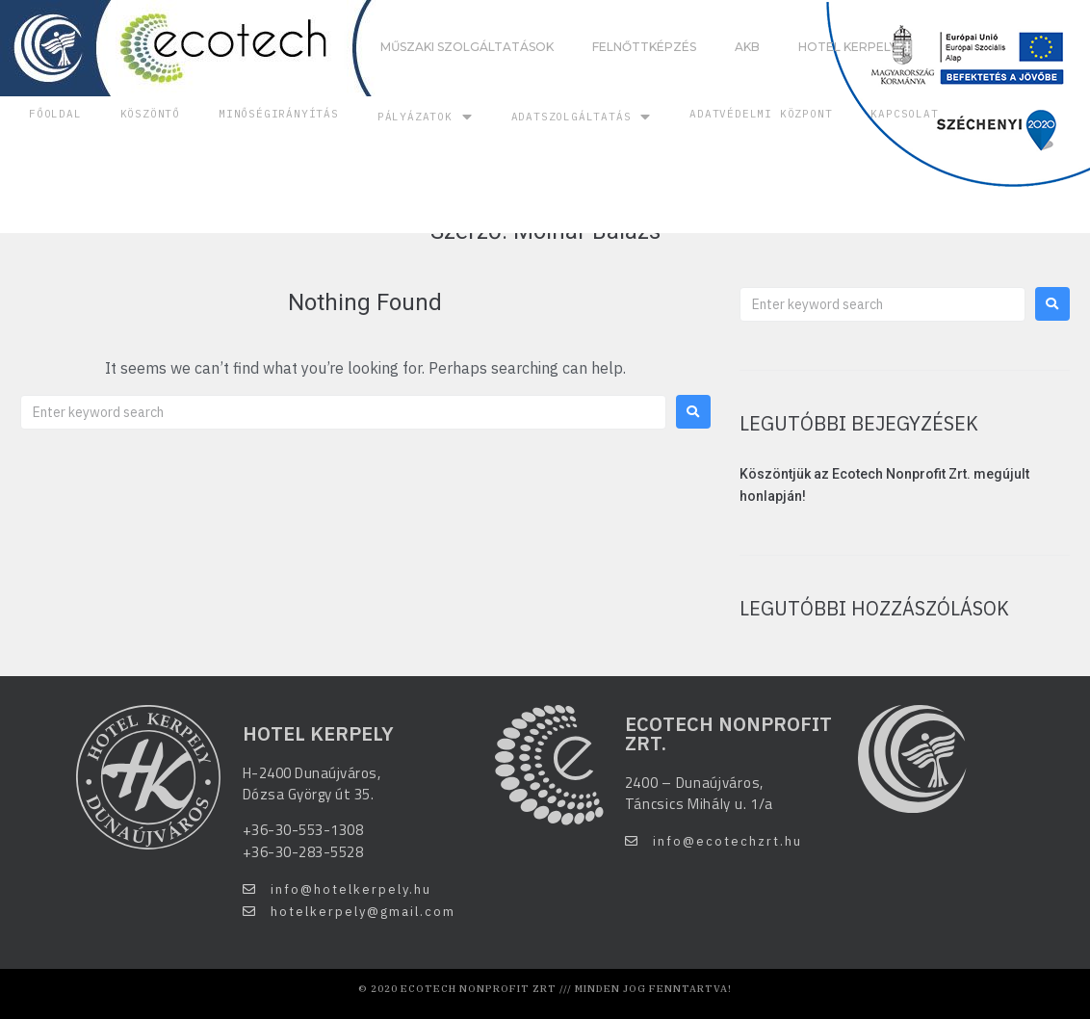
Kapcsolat (904, 113)
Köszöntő (150, 113)
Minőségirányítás (279, 113)
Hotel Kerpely (847, 46)
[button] (337, 889)
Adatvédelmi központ (760, 113)
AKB (747, 46)
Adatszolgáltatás (581, 116)
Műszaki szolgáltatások (467, 46)
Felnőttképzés (644, 46)
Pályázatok (425, 116)
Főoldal (55, 113)
